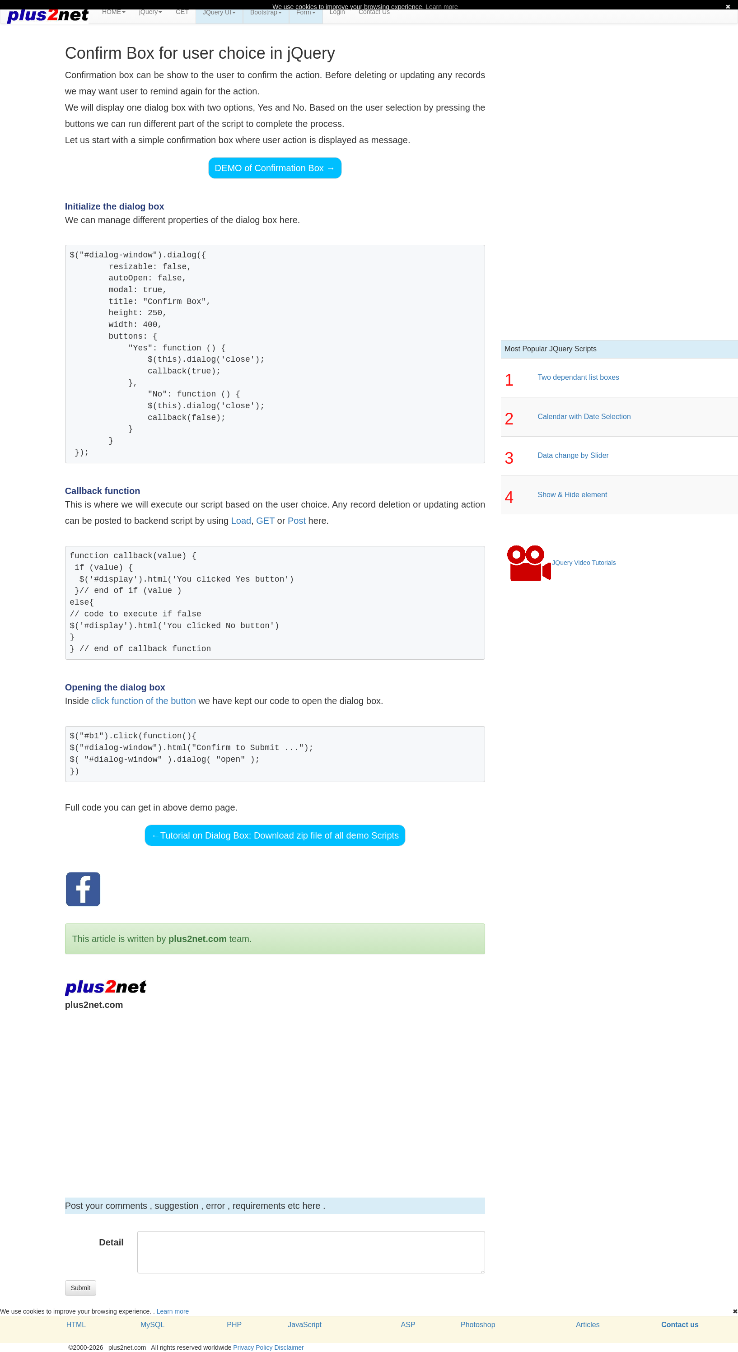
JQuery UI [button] (219, 12)
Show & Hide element (572, 495)
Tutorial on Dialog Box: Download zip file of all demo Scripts (275, 835)
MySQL (152, 1325)
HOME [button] (114, 11)
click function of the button (144, 701)
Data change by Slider (572, 455)
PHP (234, 1325)
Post (297, 521)
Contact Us (374, 11)
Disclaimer (289, 1347)
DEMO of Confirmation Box (275, 168)
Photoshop (478, 1325)
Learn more (173, 1311)
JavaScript (305, 1325)
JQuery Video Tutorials (561, 563)
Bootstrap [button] (266, 12)
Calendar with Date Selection (584, 416)
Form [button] (306, 12)
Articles (587, 1325)
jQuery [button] (150, 11)
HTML (76, 1325)
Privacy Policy (252, 1347)
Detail (111, 1242)
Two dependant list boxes (578, 377)
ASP (408, 1325)
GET (182, 11)
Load (241, 521)
